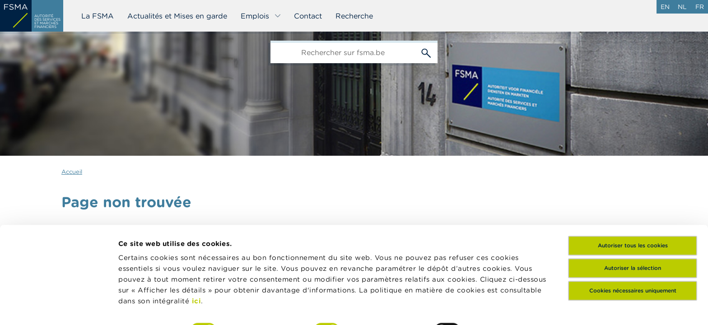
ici (196, 246)
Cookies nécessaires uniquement (632, 236)
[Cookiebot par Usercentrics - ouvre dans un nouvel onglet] (58, 307)
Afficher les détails (151, 307)
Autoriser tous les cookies (633, 191)
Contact (308, 15)
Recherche (354, 15)
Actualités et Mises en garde (177, 15)
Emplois (261, 15)
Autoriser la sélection (632, 213)
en (665, 7)
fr (699, 7)
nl (682, 7)
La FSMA (97, 15)
